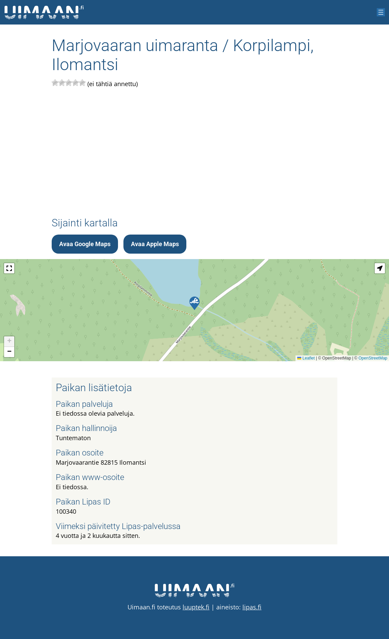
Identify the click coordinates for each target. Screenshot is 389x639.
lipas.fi (251, 607)
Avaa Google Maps (85, 243)
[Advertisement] (194, 153)
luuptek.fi (196, 607)
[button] (194, 303)
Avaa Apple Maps (155, 243)
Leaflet (306, 358)
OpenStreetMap (372, 358)
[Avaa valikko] (381, 12)
